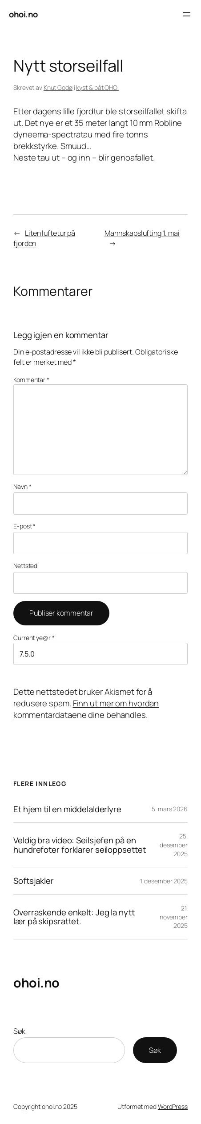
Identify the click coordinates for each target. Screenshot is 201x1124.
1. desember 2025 (164, 881)
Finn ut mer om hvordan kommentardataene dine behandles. (86, 709)
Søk (19, 1031)
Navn (22, 486)
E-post (24, 526)
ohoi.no (23, 14)
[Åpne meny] (186, 14)
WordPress (173, 1106)
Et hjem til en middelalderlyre (67, 809)
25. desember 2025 (174, 845)
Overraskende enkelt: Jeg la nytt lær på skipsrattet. (74, 917)
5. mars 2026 (170, 809)
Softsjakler (33, 881)
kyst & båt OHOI (97, 87)
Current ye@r (34, 637)
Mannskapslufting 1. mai (142, 233)
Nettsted (25, 565)
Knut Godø (58, 87)
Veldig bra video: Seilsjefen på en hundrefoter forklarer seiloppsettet (79, 845)
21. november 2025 (174, 917)
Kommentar (31, 379)
